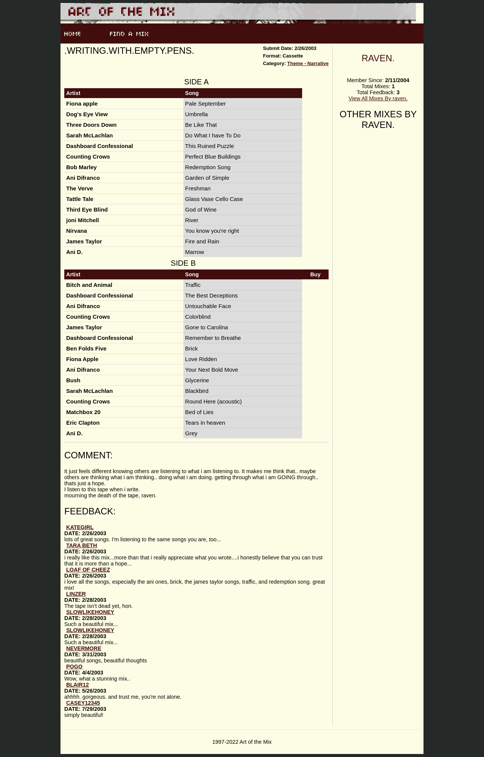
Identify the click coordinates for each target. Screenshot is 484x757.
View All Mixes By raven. (378, 98)
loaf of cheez (88, 570)
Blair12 (77, 685)
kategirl (79, 527)
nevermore (83, 648)
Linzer (76, 594)
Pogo (74, 667)
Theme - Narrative (308, 63)
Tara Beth (81, 545)
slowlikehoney (90, 612)
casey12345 (83, 703)
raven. (378, 58)
